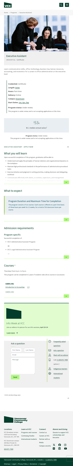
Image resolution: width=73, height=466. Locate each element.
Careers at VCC (44, 436)
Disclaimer (33, 464)
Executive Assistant (25, 12)
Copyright (42, 464)
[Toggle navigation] (61, 5)
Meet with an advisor (61, 355)
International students (29, 439)
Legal (14, 464)
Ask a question (59, 350)
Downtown (20, 99)
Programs (13, 12)
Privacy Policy (23, 464)
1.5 (28, 287)
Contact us (43, 432)
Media (41, 442)
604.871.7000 (8, 449)
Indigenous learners (60, 369)
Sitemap (7, 464)
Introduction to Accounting (14, 287)
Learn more (11, 333)
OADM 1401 (9, 284)
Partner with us (44, 439)
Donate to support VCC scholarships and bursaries (61, 435)
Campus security (45, 446)
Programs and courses (29, 432)
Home (6, 12)
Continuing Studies (27, 436)
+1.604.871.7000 (62, 360)
